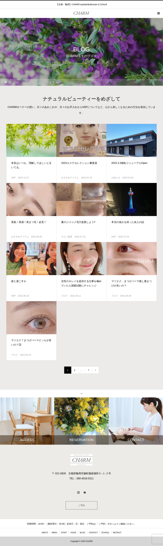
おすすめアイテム (70, 177)
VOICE (73, 533)
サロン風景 (66, 236)
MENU (54, 533)
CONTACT (93, 533)
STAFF (64, 533)
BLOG (82, 533)
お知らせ (115, 177)
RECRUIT (117, 533)
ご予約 (81, 505)
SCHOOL (105, 533)
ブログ (64, 296)
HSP (13, 177)
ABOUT (45, 533)
